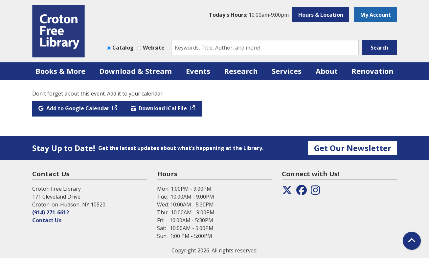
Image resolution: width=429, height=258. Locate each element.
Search (379, 47)
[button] (249, 14)
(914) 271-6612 (50, 212)
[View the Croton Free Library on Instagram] (315, 192)
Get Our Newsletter (352, 147)
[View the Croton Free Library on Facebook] (301, 192)
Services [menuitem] (287, 71)
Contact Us (46, 220)
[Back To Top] (412, 241)
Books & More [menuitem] (60, 71)
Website (154, 47)
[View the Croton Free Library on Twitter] (287, 192)
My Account (375, 14)
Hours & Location (320, 14)
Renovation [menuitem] (372, 71)
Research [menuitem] (241, 71)
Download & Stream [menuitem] (135, 71)
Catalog (123, 47)
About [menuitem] (327, 71)
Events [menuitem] (198, 71)
